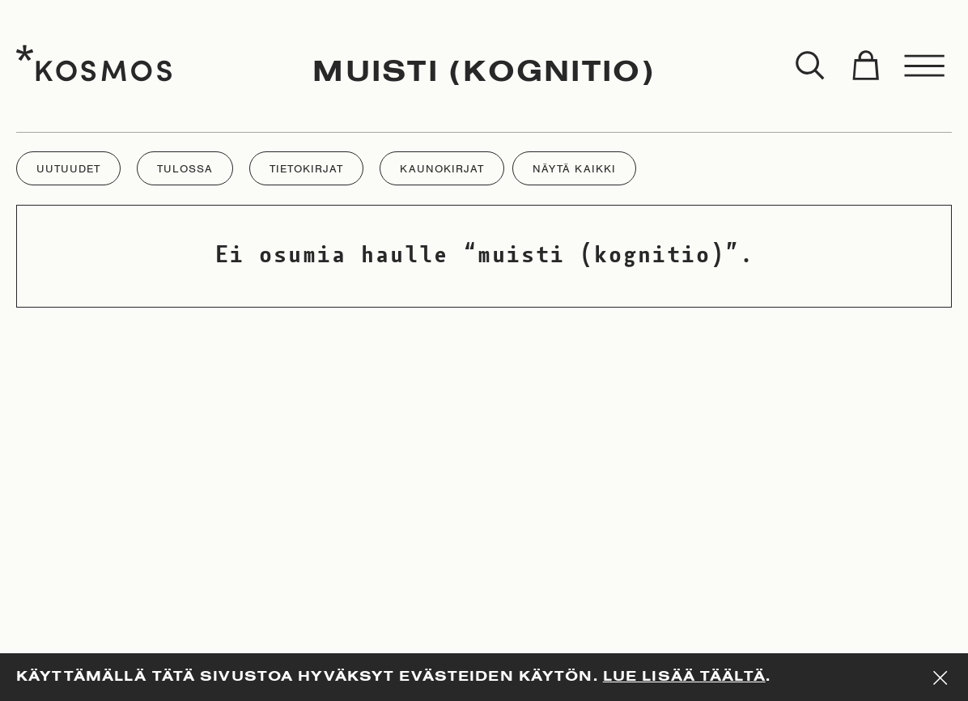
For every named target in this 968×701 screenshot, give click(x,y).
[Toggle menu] (925, 66)
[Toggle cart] (865, 66)
